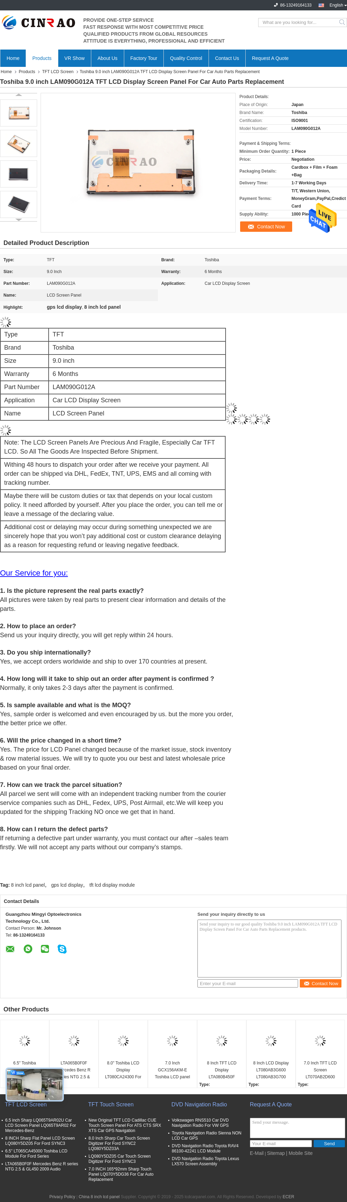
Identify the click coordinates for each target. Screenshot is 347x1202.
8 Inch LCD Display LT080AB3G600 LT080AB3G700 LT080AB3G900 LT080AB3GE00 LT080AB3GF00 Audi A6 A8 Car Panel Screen (271, 1070)
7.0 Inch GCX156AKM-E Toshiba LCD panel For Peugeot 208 (172, 1070)
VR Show (75, 58)
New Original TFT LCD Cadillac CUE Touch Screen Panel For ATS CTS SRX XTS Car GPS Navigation (124, 1125)
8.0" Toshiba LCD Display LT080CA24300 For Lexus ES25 (123, 1070)
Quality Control (186, 58)
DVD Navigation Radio (199, 1104)
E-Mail (257, 1153)
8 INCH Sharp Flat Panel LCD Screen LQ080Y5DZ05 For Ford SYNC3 (40, 1141)
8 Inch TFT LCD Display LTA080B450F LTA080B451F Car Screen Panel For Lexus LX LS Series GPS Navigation (221, 1070)
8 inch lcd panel (28, 885)
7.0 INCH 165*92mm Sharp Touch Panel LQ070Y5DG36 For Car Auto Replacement (120, 1174)
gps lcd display (67, 885)
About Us (108, 58)
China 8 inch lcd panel (99, 1196)
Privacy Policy (62, 1196)
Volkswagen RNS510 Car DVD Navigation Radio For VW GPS (200, 1123)
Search (342, 22)
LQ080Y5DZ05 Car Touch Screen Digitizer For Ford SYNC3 (119, 1159)
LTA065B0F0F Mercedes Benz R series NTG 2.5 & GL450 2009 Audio (74, 1070)
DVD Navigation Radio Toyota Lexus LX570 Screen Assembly (205, 1161)
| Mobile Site (299, 1153)
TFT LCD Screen (57, 71)
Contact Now (271, 226)
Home (13, 58)
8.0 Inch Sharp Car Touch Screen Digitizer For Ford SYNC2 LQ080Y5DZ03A (119, 1143)
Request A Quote (270, 58)
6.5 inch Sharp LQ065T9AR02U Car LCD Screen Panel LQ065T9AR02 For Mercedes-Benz (40, 1125)
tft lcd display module (112, 885)
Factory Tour (144, 58)
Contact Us (227, 58)
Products (41, 58)
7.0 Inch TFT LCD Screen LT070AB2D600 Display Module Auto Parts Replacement (320, 1070)
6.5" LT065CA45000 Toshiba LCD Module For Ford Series (36, 1154)
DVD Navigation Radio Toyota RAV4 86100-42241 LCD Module (205, 1148)
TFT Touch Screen (111, 1104)
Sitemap (276, 1153)
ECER (288, 1196)
